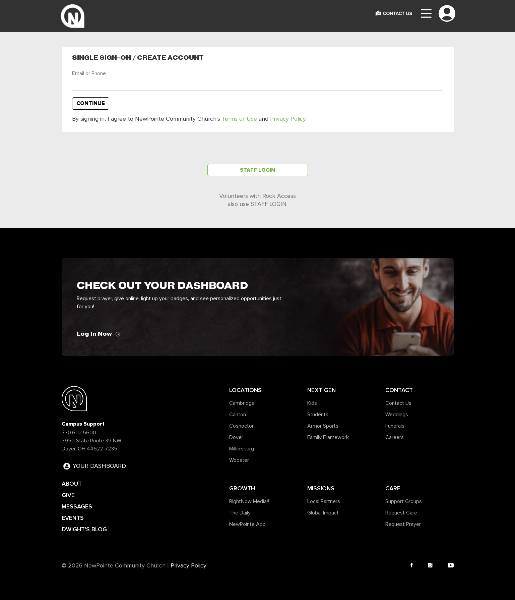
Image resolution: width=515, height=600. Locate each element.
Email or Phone (89, 73)
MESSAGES (77, 506)
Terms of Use (239, 119)
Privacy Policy (288, 119)
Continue (90, 103)
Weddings (396, 414)
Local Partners (323, 501)
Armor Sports (322, 426)
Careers (394, 437)
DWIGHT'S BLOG (84, 529)
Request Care (401, 512)
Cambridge (242, 403)
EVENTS (73, 518)
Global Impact (323, 512)
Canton (237, 414)
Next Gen (321, 390)
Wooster (239, 460)
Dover (236, 437)
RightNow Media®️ (249, 501)
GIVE (68, 495)
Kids (312, 403)
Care (392, 488)
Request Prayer (403, 524)
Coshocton (242, 426)
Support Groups (403, 501)
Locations (245, 390)
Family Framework (328, 437)
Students (317, 414)
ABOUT (72, 483)
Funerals (394, 426)
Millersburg (241, 448)
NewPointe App (247, 524)
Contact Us (398, 403)
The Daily (240, 512)
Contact (399, 390)
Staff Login (257, 170)
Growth (242, 488)
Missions (320, 488)
